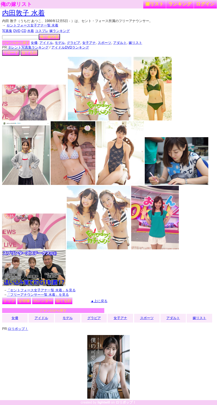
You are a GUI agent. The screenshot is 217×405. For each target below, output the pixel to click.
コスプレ (42, 31)
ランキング (180, 3)
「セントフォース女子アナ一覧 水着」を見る (41, 290)
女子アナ (89, 43)
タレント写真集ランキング (28, 47)
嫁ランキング (59, 31)
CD (23, 31)
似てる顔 (29, 53)
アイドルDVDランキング (70, 47)
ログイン (205, 3)
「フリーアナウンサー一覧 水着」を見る (38, 294)
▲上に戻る (99, 301)
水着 (30, 31)
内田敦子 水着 (23, 13)
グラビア (73, 43)
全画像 (24, 301)
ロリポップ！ (18, 329)
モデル (60, 43)
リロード (10, 53)
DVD (17, 31)
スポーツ (104, 43)
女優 (34, 43)
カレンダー (42, 301)
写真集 (7, 31)
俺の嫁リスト (16, 4)
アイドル (46, 43)
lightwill (103, 402)
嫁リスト (154, 3)
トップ (9, 301)
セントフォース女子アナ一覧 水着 (32, 25)
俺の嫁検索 (49, 37)
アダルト (120, 43)
